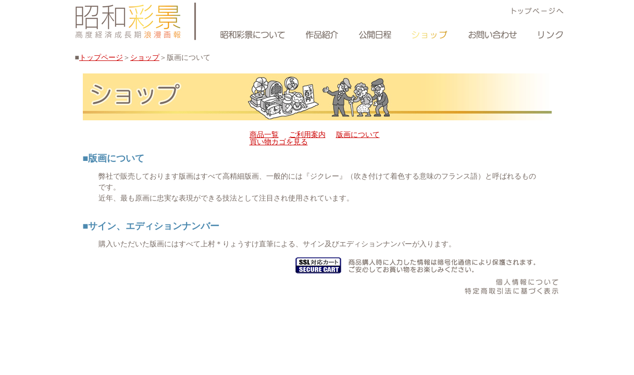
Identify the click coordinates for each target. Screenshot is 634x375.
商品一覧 (264, 134)
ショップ (144, 57)
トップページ (101, 57)
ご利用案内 (307, 134)
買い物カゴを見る (279, 142)
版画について (358, 134)
